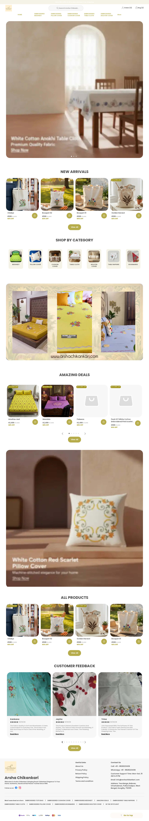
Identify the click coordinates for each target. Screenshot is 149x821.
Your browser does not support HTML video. (74, 322)
